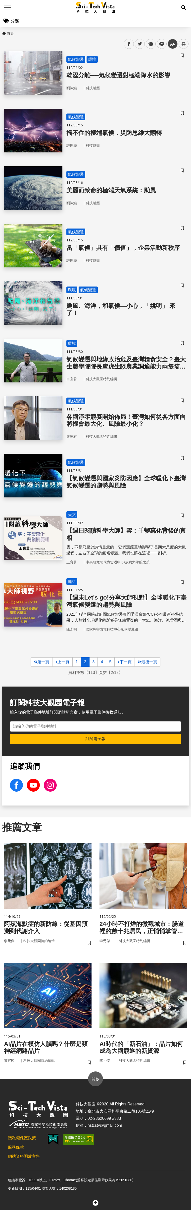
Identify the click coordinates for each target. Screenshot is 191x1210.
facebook (129, 44)
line (160, 44)
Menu (7, 7)
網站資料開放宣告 (24, 1156)
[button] (183, 7)
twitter (140, 44)
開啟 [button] (95, 1079)
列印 (184, 44)
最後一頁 (147, 662)
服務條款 (16, 1147)
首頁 (8, 33)
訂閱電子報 (95, 739)
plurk (150, 44)
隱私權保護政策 (22, 1138)
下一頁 (125, 662)
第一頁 (41, 662)
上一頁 (62, 662)
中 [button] (173, 44)
